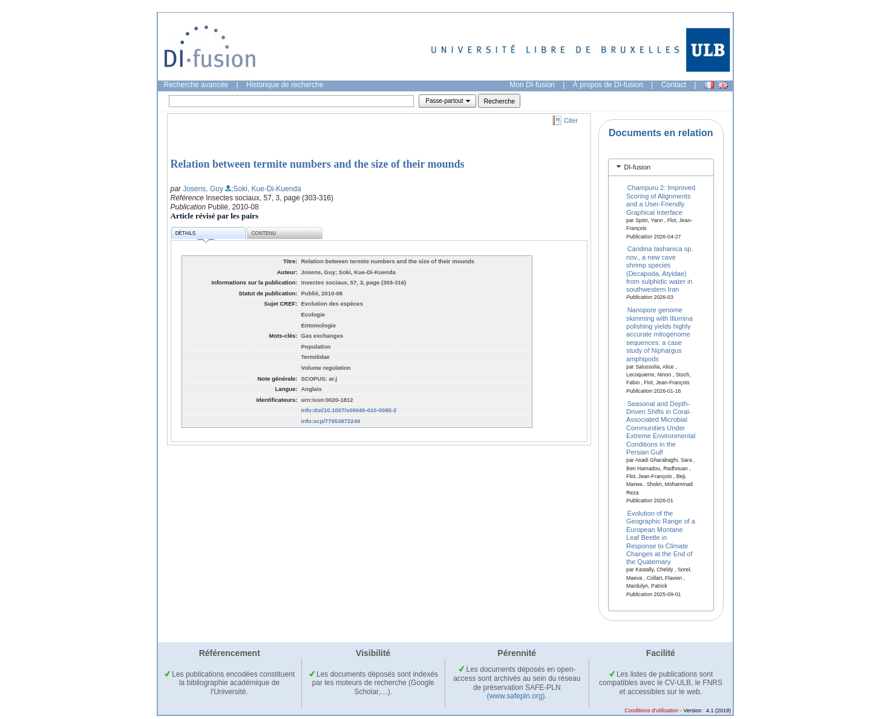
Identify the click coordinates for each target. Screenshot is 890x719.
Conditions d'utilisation (651, 711)
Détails (194, 235)
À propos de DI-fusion (608, 84)
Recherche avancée (196, 84)
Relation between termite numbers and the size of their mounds (318, 164)
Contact (673, 84)
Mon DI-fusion (532, 84)
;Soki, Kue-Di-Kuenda (266, 189)
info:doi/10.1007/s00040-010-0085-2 (349, 410)
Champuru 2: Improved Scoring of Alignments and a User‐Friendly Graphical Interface (660, 199)
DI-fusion (637, 167)
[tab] (661, 167)
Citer (571, 120)
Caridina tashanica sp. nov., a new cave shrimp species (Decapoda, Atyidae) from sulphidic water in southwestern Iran (659, 269)
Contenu (264, 233)
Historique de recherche (284, 84)
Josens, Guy (203, 189)
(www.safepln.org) (516, 696)
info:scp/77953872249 (331, 421)
